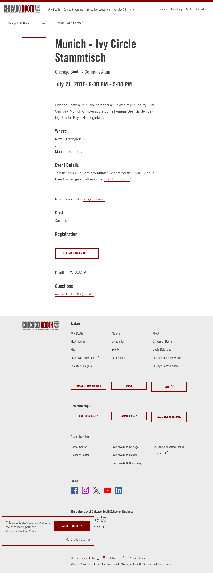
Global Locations (83, 433)
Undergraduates (88, 414)
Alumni (164, 9)
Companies (118, 342)
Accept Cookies (72, 525)
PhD (73, 350)
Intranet (115, 555)
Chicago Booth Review (166, 366)
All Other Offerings (169, 414)
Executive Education (98, 9)
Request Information (88, 386)
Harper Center (79, 443)
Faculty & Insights (124, 9)
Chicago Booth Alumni (19, 23)
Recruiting (176, 9)
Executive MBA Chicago (125, 443)
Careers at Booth (162, 342)
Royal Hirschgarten (118, 179)
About (156, 334)
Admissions (201, 9)
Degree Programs (73, 9)
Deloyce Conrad (95, 199)
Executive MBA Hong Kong (127, 460)
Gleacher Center (80, 451)
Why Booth (54, 9)
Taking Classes (128, 414)
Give (166, 386)
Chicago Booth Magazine (167, 358)
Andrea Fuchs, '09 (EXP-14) (76, 295)
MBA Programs (79, 342)
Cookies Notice (27, 531)
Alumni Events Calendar (70, 22)
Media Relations (162, 350)
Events (188, 9)
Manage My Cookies (78, 539)
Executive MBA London (125, 451)
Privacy (10, 531)
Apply (129, 386)
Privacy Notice (138, 555)
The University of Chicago (85, 555)
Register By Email (75, 253)
